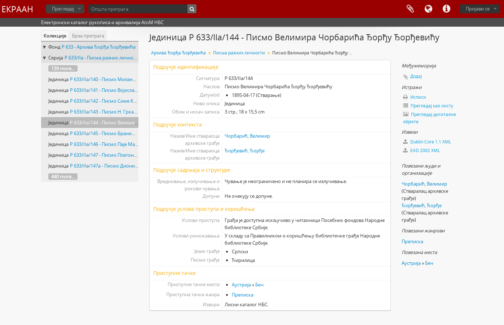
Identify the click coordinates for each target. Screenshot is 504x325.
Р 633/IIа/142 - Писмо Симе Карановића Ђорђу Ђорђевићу (135, 101)
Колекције (55, 35)
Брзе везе (446, 9)
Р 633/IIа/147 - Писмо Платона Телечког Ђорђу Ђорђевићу (135, 155)
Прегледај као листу (428, 106)
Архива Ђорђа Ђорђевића (178, 53)
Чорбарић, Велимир (247, 136)
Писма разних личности (239, 53)
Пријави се (478, 8)
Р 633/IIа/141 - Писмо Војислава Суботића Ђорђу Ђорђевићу (137, 90)
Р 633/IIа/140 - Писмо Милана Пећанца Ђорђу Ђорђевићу (134, 79)
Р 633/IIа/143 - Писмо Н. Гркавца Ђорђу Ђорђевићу (127, 111)
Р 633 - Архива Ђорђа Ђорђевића (99, 47)
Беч (259, 284)
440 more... (63, 176)
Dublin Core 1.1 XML (427, 142)
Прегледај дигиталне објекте (429, 118)
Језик (428, 9)
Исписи (414, 97)
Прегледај (63, 8)
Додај (416, 76)
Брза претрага (88, 35)
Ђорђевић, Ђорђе (245, 150)
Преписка (242, 294)
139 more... (63, 68)
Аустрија (241, 284)
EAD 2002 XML (421, 150)
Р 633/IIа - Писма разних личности (103, 57)
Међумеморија (410, 9)
